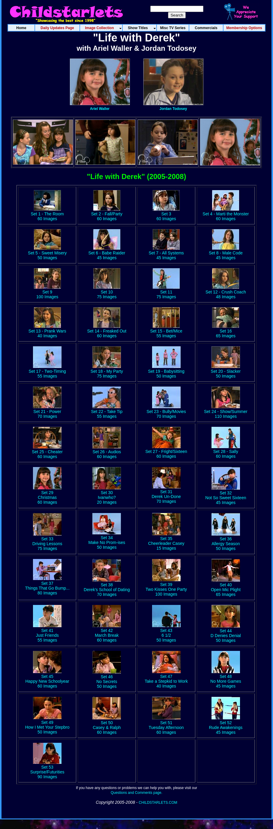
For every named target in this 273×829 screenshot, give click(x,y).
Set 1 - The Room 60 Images (47, 214)
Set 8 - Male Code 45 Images (226, 253)
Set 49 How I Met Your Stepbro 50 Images (47, 724)
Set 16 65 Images (226, 333)
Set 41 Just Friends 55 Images (47, 632)
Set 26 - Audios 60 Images (106, 452)
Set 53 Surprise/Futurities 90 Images (47, 769)
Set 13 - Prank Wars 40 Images (47, 333)
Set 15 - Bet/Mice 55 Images (166, 333)
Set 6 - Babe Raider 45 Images (106, 253)
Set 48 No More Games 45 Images (225, 678)
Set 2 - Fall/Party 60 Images (106, 214)
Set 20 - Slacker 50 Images (226, 371)
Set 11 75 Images (166, 292)
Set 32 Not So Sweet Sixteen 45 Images (225, 495)
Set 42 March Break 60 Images (106, 632)
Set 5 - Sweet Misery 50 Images (47, 253)
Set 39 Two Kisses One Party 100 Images (166, 587)
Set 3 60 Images (166, 214)
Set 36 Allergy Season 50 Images (226, 541)
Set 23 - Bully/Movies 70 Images (166, 411)
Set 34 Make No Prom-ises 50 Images (106, 540)
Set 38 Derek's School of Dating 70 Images (107, 587)
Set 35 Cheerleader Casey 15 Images (166, 541)
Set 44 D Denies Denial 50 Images (226, 633)
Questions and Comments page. (136, 793)
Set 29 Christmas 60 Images (47, 495)
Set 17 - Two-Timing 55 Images (47, 371)
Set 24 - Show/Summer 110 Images (226, 411)
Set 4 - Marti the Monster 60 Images (225, 214)
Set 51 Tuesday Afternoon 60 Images (166, 725)
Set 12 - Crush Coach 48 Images (226, 292)
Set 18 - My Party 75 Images (107, 371)
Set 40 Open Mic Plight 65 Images (226, 587)
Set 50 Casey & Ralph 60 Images (106, 725)
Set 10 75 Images (106, 292)
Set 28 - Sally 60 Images (226, 451)
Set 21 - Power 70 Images (47, 411)
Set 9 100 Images (47, 292)
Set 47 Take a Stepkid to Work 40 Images (166, 678)
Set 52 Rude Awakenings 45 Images (225, 725)
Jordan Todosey (173, 109)
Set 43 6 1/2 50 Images (166, 632)
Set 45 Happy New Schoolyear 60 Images (47, 678)
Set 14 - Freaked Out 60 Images (107, 333)
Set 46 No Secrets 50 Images (106, 679)
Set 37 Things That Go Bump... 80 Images (47, 585)
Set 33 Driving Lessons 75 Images (47, 541)
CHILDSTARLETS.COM (158, 802)
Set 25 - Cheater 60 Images (47, 452)
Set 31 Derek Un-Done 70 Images (166, 494)
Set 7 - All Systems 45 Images (166, 253)
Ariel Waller (100, 109)
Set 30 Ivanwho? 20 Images (106, 495)
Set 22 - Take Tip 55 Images (106, 411)
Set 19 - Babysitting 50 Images (166, 371)
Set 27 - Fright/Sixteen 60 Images (166, 451)
